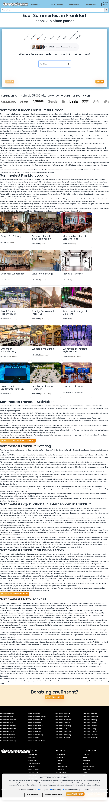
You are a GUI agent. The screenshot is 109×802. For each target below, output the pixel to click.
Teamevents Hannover (35, 726)
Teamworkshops (57, 4)
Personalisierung (71, 790)
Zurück (9, 81)
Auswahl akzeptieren (53, 795)
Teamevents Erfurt (6, 723)
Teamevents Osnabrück (90, 735)
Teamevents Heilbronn (90, 726)
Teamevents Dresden (34, 720)
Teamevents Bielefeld (62, 714)
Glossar (85, 773)
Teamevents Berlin (33, 714)
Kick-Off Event (33, 770)
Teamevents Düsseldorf (63, 720)
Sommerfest (32, 754)
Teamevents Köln (61, 729)
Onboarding (32, 760)
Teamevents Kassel (34, 729)
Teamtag (59, 763)
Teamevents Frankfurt (62, 723)
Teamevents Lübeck (7, 732)
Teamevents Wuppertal (90, 738)
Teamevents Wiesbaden (63, 738)
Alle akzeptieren (75, 794)
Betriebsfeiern (61, 773)
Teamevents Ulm (33, 738)
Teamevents (36, 4)
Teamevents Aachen (7, 714)
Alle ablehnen (32, 795)
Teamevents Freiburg (89, 723)
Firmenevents (60, 757)
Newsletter (87, 760)
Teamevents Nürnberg (35, 735)
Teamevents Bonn (6, 717)
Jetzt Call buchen (54, 697)
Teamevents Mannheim (63, 732)
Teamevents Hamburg (8, 726)
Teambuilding (60, 770)
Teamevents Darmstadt (90, 717)
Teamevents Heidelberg (63, 726)
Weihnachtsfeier (34, 763)
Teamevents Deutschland (36, 741)
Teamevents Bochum (89, 714)
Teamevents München (89, 732)
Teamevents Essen (34, 723)
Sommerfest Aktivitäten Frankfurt (17, 441)
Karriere (85, 757)
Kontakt (85, 763)
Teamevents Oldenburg (63, 735)
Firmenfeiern (75, 4)
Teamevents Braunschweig (36, 717)
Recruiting (31, 757)
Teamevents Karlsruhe (8, 729)
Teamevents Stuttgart (7, 738)
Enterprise (86, 770)
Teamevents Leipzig (89, 729)
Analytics (43, 790)
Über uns (86, 754)
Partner (86, 790)
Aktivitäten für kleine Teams (14, 594)
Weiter (100, 81)
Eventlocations (92, 4)
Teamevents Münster (7, 735)
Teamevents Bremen (62, 717)
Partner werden (88, 766)
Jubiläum (31, 766)
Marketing (55, 790)
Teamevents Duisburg (89, 720)
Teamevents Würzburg (8, 741)
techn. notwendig (27, 790)
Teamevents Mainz (34, 732)
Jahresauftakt (33, 773)
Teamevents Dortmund (8, 720)
